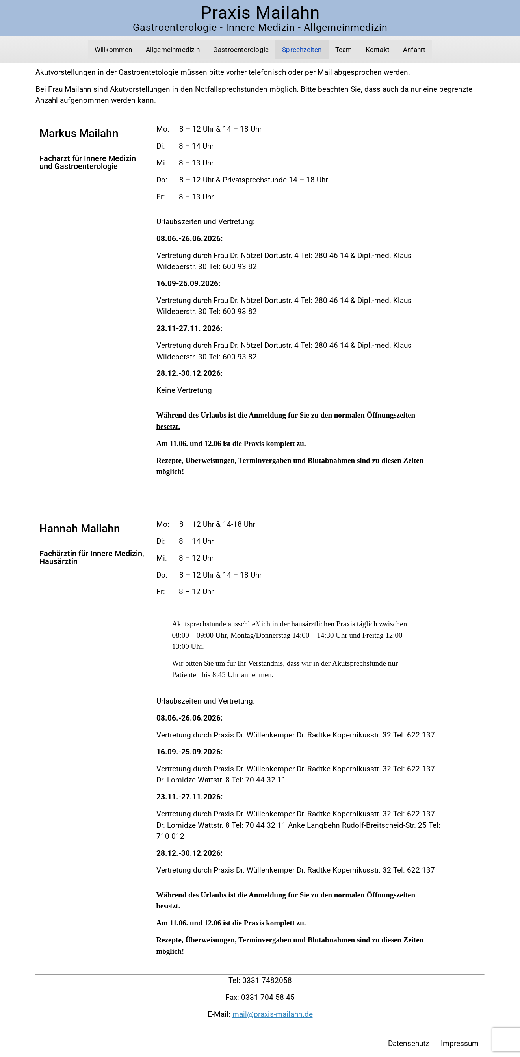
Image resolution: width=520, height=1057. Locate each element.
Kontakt (378, 50)
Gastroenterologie (241, 50)
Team (343, 50)
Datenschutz (408, 1043)
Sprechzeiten (301, 50)
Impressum (460, 1043)
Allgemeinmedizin (173, 50)
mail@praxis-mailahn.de (272, 1014)
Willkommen (113, 50)
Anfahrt (414, 50)
